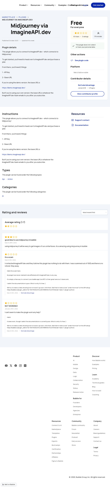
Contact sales (74, 5)
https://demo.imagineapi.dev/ (13, 88)
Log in (85, 5)
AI (3, 196)
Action (10, 179)
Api (3, 179)
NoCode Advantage (86, 85)
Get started (98, 5)
